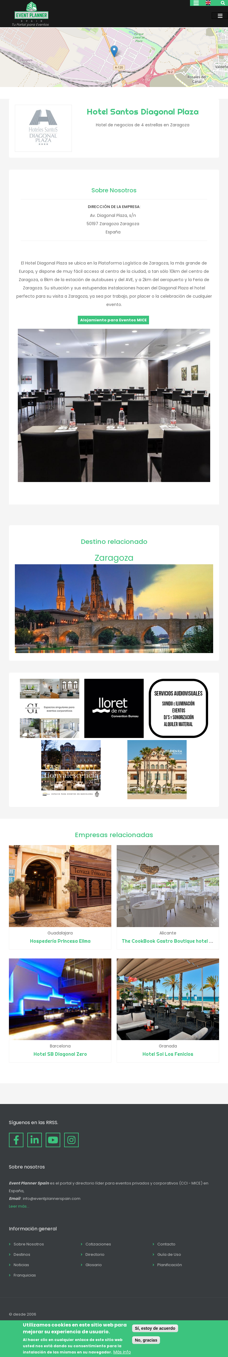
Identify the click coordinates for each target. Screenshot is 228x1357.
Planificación (169, 1265)
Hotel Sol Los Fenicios (167, 1054)
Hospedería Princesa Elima (60, 941)
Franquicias (25, 1275)
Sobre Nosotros (29, 1244)
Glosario (94, 1265)
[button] (114, 51)
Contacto (166, 1244)
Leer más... (19, 1206)
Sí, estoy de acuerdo (155, 1328)
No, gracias (146, 1340)
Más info (122, 1352)
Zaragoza (114, 558)
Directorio (95, 1254)
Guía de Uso (169, 1254)
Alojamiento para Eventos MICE (113, 320)
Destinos (22, 1254)
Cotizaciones (98, 1244)
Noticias (21, 1265)
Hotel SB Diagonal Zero (60, 1054)
